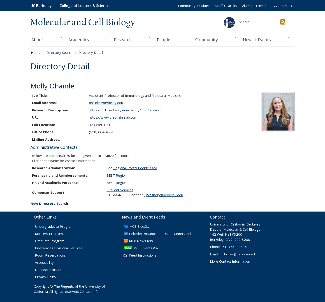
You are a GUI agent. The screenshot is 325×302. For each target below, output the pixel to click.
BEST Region (117, 175)
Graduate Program (49, 241)
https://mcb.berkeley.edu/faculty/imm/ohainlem (125, 110)
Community (214, 39)
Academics (86, 39)
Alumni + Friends (254, 5)
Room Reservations (50, 255)
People (171, 39)
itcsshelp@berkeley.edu (164, 195)
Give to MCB (282, 5)
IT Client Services (120, 190)
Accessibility (44, 262)
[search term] (258, 22)
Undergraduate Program (54, 226)
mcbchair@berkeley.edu (238, 254)
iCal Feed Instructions (139, 255)
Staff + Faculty (226, 5)
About (46, 39)
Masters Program (49, 233)
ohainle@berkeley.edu (106, 102)
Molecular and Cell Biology (82, 22)
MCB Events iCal (145, 248)
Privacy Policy (45, 277)
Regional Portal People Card (135, 168)
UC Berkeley (41, 5)
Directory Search (59, 52)
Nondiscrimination (49, 269)
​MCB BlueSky (139, 226)
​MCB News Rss (141, 241)
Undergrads (183, 233)
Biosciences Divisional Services (59, 248)
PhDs (163, 233)
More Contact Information (230, 261)
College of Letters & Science (84, 5)
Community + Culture (194, 5)
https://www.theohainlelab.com (113, 117)
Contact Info (89, 291)
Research (131, 39)
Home (36, 52)
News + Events (265, 39)
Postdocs (150, 233)
